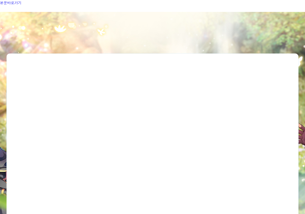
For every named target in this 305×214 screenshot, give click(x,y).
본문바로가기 (10, 2)
